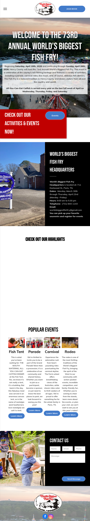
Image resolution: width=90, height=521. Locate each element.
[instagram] (50, 517)
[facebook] (45, 517)
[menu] (5, 9)
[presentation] (67, 469)
